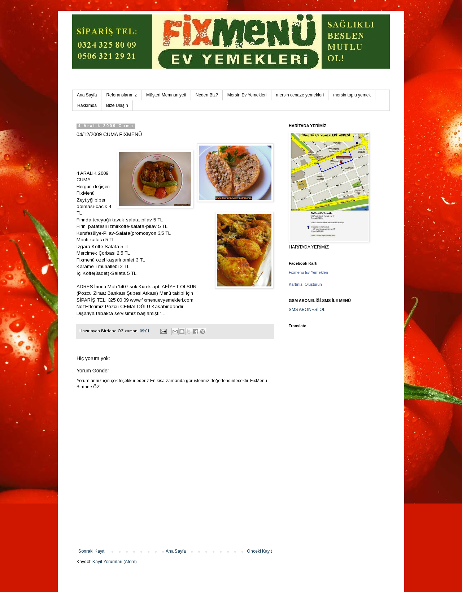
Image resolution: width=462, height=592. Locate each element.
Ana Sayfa (87, 95)
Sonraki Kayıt (91, 551)
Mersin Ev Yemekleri (247, 95)
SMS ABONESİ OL (307, 309)
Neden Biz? (207, 95)
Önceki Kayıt (259, 551)
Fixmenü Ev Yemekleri (308, 272)
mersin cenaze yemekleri (300, 95)
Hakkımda (87, 105)
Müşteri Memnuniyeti (166, 95)
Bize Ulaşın (117, 105)
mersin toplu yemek (352, 95)
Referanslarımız (121, 95)
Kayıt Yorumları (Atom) (114, 561)
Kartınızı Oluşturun (305, 284)
